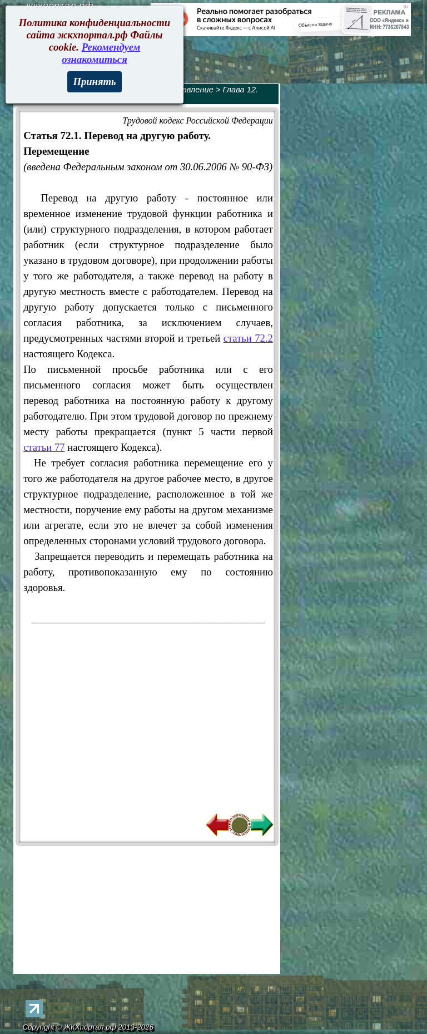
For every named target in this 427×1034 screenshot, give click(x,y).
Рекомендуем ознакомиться (101, 53)
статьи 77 (43, 447)
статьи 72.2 (248, 338)
